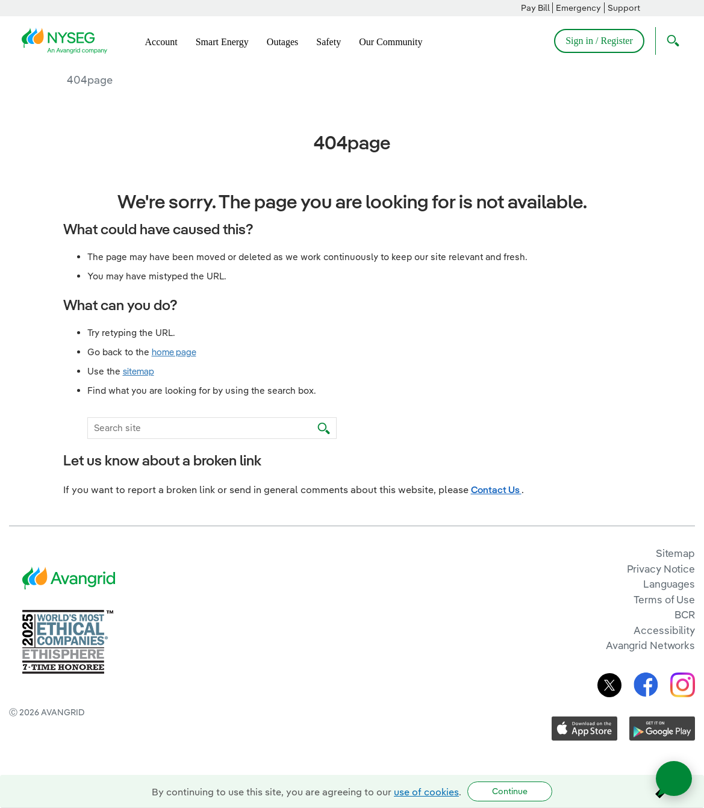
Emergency (578, 7)
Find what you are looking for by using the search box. (201, 390)
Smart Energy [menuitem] (222, 42)
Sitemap (675, 553)
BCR (684, 614)
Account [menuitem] (161, 42)
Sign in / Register (599, 41)
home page (174, 352)
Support (624, 7)
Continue (510, 791)
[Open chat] (674, 778)
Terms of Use (664, 599)
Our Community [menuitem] (390, 42)
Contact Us (496, 489)
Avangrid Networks (650, 645)
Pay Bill (535, 7)
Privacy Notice (661, 568)
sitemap (138, 371)
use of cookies (426, 792)
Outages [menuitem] (282, 42)
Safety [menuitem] (328, 42)
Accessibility (664, 630)
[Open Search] (670, 41)
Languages (669, 583)
